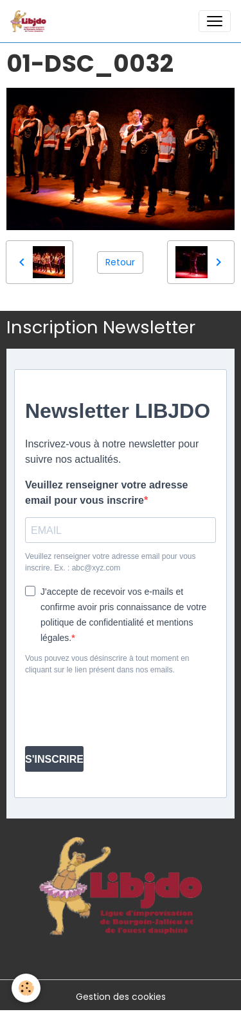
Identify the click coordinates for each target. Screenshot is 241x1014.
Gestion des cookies (121, 996)
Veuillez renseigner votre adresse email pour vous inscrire (106, 492)
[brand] (30, 21)
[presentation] (101, 705)
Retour (120, 262)
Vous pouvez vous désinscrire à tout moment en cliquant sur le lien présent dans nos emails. (107, 664)
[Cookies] (26, 988)
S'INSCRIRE (54, 759)
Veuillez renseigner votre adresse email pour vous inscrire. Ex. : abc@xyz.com (110, 562)
